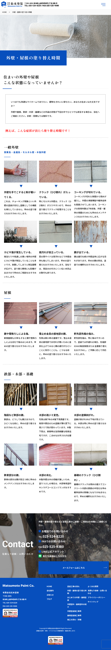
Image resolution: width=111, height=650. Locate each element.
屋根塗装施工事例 (74, 615)
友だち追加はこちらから (54, 556)
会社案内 (50, 590)
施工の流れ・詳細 (74, 619)
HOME (4, 12)
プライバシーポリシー (96, 597)
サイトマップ (93, 601)
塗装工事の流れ (73, 586)
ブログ (49, 599)
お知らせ (50, 595)
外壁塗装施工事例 (74, 611)
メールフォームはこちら (74, 567)
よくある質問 (93, 586)
